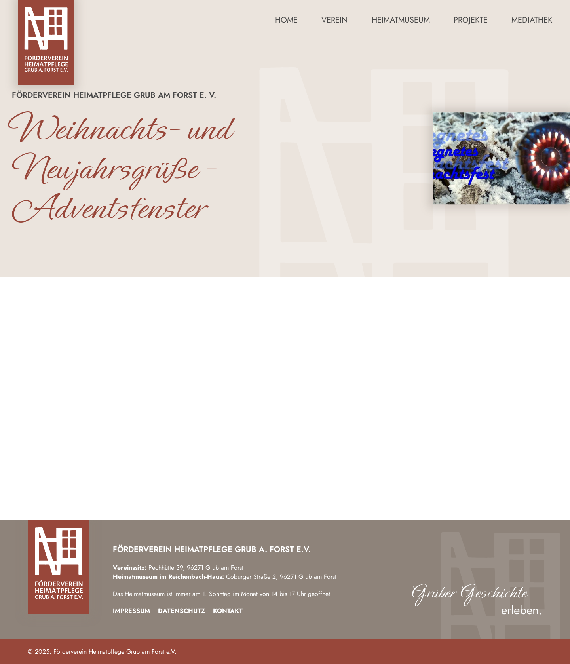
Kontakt (228, 610)
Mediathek (531, 20)
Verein (334, 20)
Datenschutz (181, 610)
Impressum (131, 610)
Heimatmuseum (401, 20)
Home (286, 20)
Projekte (471, 20)
